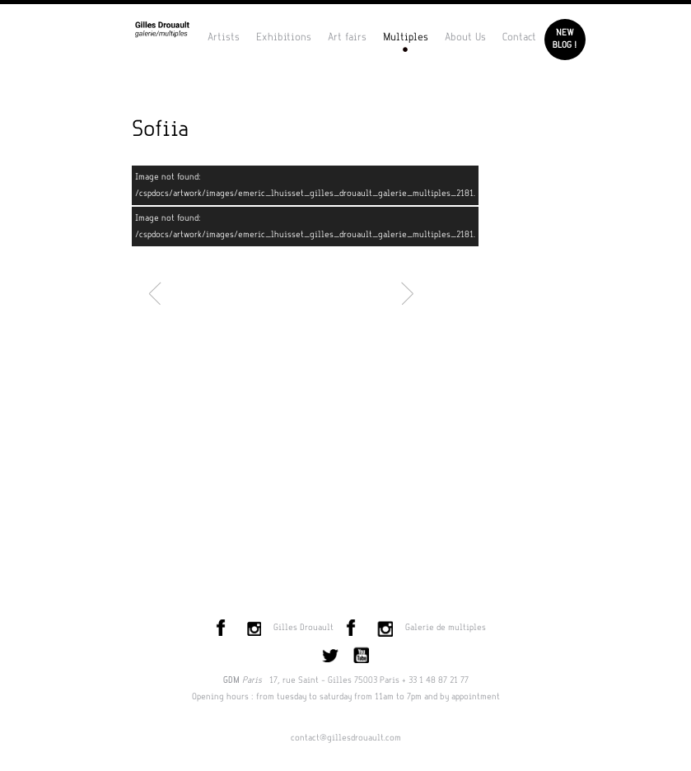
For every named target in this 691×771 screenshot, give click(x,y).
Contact (519, 37)
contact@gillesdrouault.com (346, 738)
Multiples (405, 37)
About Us (465, 37)
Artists (224, 37)
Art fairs (347, 37)
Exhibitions (283, 37)
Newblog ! (565, 39)
